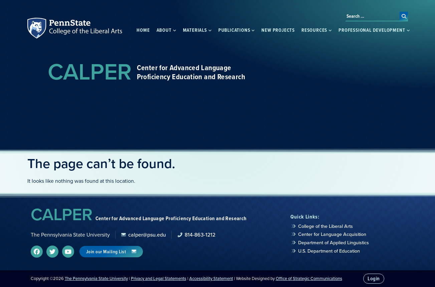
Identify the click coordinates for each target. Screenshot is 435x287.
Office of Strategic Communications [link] (309, 278)
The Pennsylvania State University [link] (96, 278)
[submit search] (404, 16)
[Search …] (373, 16)
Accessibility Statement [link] (211, 278)
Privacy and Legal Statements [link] (158, 278)
